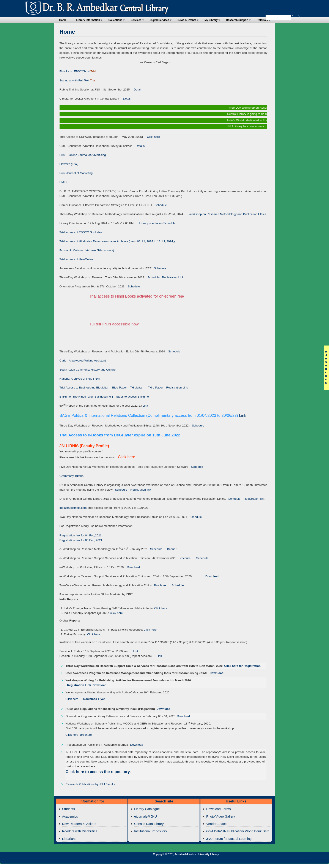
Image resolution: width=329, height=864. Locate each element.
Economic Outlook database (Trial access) (87, 250)
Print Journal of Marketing (76, 173)
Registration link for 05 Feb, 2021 (81, 540)
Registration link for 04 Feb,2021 (81, 535)
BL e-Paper (119, 387)
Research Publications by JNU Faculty (90, 784)
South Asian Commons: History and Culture (88, 369)
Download (132, 567)
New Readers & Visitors (79, 824)
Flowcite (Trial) (69, 164)
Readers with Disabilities (79, 831)
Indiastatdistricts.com (73, 507)
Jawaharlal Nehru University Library (197, 854)
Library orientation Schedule (154, 223)
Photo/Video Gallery (220, 816)
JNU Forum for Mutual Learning (229, 838)
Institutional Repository (150, 831)
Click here (152, 136)
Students (68, 809)
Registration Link (172, 277)
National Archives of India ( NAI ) (81, 378)
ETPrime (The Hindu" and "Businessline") (86, 396)
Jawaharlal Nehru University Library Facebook (305, 860)
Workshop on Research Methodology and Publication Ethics (224, 214)
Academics (70, 816)
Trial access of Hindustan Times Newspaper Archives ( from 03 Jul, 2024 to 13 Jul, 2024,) (117, 241)
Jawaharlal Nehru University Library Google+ (290, 860)
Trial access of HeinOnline (76, 259)
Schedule (159, 205)
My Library (211, 20)
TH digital (136, 387)
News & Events (187, 20)
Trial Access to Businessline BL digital (84, 387)
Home (62, 20)
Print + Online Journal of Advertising (83, 155)
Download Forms (218, 809)
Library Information (88, 20)
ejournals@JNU (145, 816)
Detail (135, 89)
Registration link (140, 489)
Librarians (69, 838)
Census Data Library (149, 824)
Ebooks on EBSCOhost (75, 71)
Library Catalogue (147, 809)
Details (139, 145)
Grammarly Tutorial (72, 475)
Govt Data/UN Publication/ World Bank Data (237, 831)
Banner (170, 549)
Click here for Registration (242, 665)
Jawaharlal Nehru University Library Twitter (297, 860)
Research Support (237, 20)
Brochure (183, 558)
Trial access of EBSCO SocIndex (81, 232)
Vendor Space (216, 824)
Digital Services (159, 20)
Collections (115, 20)
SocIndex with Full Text (74, 80)
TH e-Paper (156, 387)
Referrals (262, 20)
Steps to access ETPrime (132, 396)
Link (145, 405)
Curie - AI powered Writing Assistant (83, 360)
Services (136, 20)
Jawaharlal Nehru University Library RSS (275, 860)
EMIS (63, 182)
